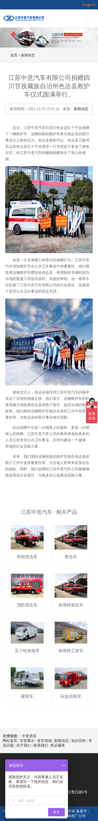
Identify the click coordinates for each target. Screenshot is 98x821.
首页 (13, 55)
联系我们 (40, 745)
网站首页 (10, 741)
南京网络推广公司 (71, 816)
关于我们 (23, 745)
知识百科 (78, 741)
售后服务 (57, 745)
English (89, 4)
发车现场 (44, 741)
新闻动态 (28, 55)
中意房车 (29, 736)
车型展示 (27, 741)
